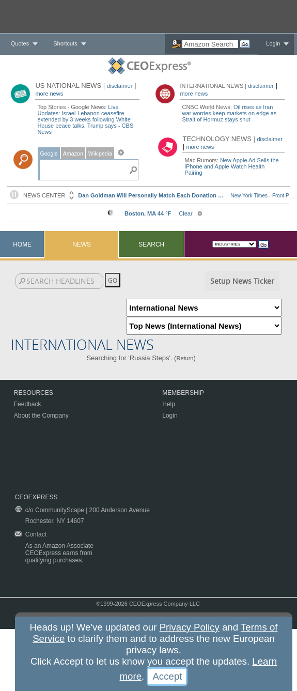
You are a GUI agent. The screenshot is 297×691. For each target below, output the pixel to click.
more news (49, 93)
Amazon (73, 153)
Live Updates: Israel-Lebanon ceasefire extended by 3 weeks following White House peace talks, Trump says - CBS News (85, 119)
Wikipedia (100, 153)
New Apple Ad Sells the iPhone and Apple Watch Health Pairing (231, 166)
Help (168, 404)
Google (48, 153)
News (81, 244)
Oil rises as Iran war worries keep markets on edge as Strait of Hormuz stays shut (229, 113)
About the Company (41, 415)
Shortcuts (65, 43)
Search (151, 244)
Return (184, 358)
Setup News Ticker (242, 281)
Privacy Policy (190, 627)
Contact (35, 534)
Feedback (27, 404)
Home (22, 244)
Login (273, 43)
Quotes (20, 43)
